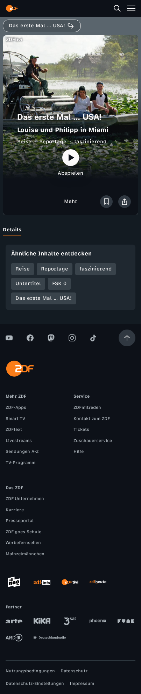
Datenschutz (74, 670)
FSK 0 (59, 284)
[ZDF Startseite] (12, 8)
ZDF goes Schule (23, 531)
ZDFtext (14, 429)
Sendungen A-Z (22, 451)
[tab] (12, 230)
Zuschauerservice (92, 440)
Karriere (15, 509)
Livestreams (19, 440)
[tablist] (70, 230)
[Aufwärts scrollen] (127, 338)
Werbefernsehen (23, 542)
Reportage (52, 142)
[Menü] (131, 8)
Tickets (81, 429)
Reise (24, 142)
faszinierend (90, 142)
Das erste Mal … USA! (43, 298)
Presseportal (20, 520)
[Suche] (117, 8)
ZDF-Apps (16, 407)
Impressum (82, 683)
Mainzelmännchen (25, 553)
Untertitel (28, 284)
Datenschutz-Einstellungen (35, 683)
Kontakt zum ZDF (91, 418)
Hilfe (78, 451)
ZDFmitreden (87, 407)
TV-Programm (20, 462)
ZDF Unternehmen (25, 498)
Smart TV (15, 418)
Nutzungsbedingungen (30, 670)
